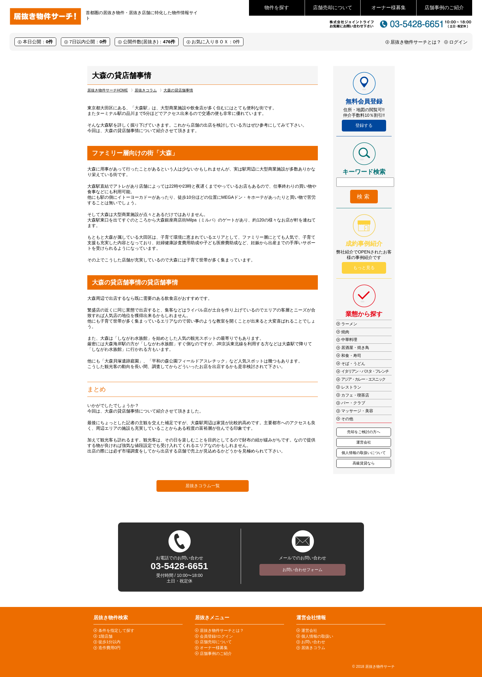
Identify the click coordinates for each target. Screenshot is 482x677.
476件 (169, 41)
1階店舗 (105, 636)
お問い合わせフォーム (302, 569)
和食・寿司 (351, 355)
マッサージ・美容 (357, 411)
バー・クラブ (353, 403)
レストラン (351, 387)
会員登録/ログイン (216, 636)
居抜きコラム (146, 90)
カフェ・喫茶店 (355, 395)
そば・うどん (353, 363)
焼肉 (345, 332)
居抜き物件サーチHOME (107, 90)
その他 (347, 419)
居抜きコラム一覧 (202, 485)
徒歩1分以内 (109, 642)
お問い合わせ (313, 642)
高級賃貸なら (364, 463)
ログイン (458, 42)
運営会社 (363, 442)
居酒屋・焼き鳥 (355, 347)
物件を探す (276, 7)
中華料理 (349, 339)
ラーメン (349, 324)
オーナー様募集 (388, 7)
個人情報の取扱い (317, 636)
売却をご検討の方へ (363, 432)
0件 (49, 41)
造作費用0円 (109, 647)
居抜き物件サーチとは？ (415, 42)
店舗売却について (332, 7)
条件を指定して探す (116, 630)
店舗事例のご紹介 (444, 7)
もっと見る (364, 267)
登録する (364, 125)
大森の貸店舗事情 (178, 90)
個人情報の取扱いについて (364, 453)
